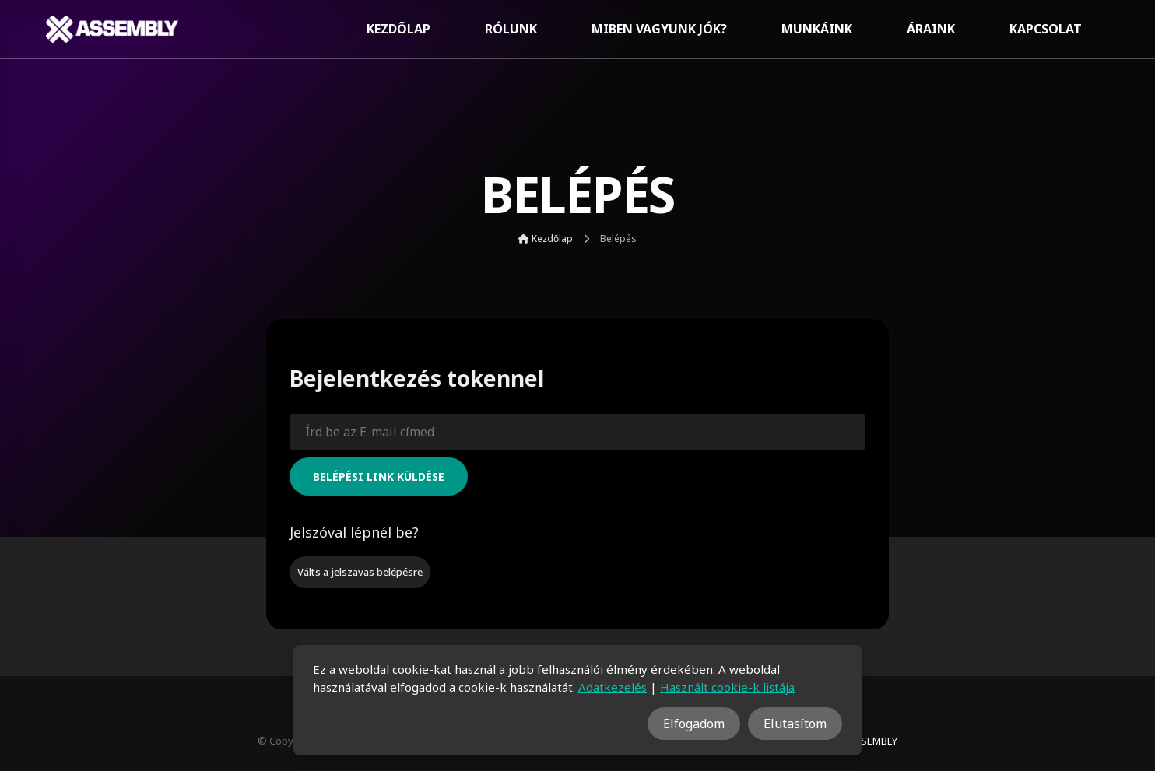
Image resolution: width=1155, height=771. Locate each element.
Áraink (931, 28)
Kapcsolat (1045, 28)
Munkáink (816, 28)
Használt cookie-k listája (727, 687)
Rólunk (511, 28)
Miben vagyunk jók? (659, 28)
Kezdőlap (398, 28)
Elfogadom (694, 723)
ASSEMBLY (872, 741)
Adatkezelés (612, 687)
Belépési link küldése (378, 476)
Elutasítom (795, 723)
